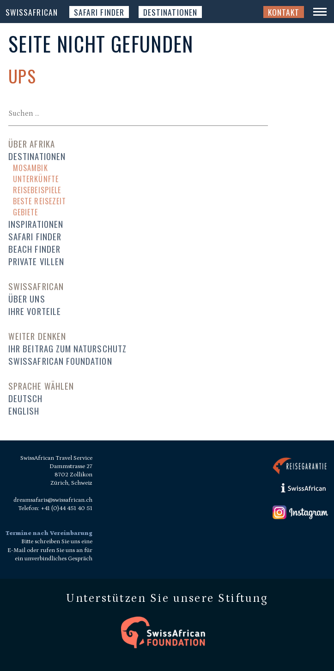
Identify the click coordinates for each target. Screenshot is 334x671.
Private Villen (36, 261)
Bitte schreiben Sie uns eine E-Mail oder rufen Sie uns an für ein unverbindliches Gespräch (49, 550)
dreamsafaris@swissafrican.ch (52, 500)
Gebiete (25, 212)
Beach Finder (34, 249)
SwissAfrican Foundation (60, 361)
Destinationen (170, 12)
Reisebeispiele (37, 190)
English (23, 410)
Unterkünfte (36, 178)
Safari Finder (99, 12)
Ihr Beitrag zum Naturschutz (67, 348)
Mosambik (30, 167)
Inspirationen (35, 224)
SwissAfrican (32, 12)
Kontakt (283, 12)
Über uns (26, 298)
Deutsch (25, 398)
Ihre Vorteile (34, 311)
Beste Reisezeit (39, 201)
